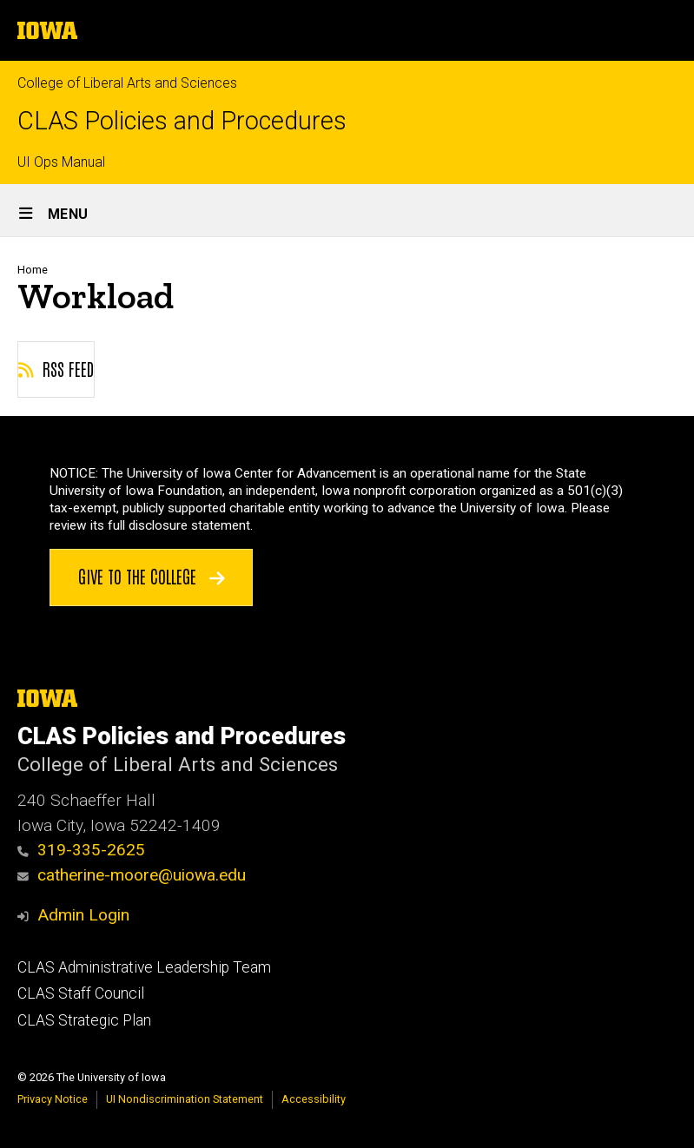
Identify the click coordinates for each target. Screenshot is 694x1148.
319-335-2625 (81, 850)
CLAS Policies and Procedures (182, 121)
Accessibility (313, 1098)
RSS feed (56, 368)
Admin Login (83, 915)
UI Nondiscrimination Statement (184, 1098)
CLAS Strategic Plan (84, 1020)
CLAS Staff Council (80, 993)
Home (32, 269)
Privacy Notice (52, 1098)
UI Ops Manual (61, 162)
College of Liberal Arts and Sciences (127, 83)
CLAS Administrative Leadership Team (144, 967)
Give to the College (151, 575)
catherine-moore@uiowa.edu (131, 875)
